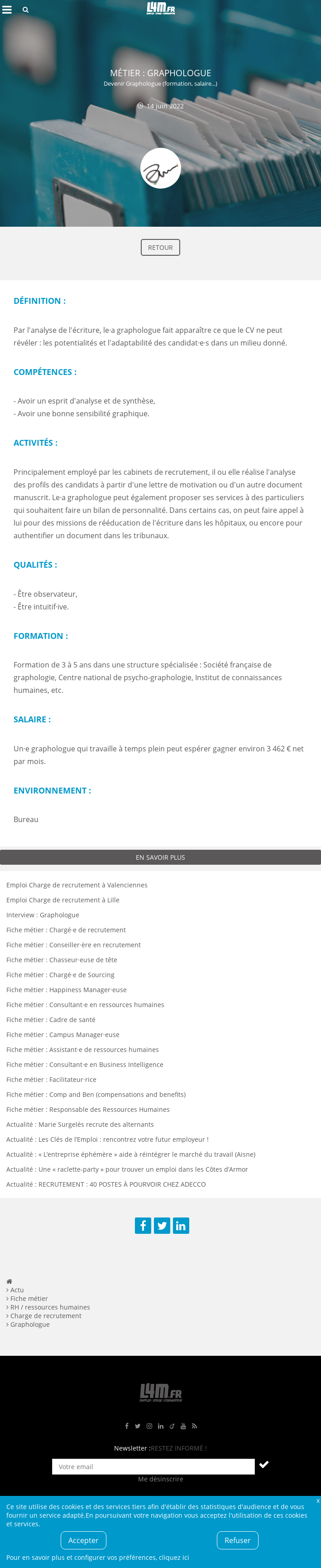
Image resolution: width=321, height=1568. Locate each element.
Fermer (318, 1500)
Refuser (238, 1540)
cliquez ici (174, 1557)
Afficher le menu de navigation (7, 9)
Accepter (83, 1540)
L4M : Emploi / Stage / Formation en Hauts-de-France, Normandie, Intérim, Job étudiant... (161, 9)
